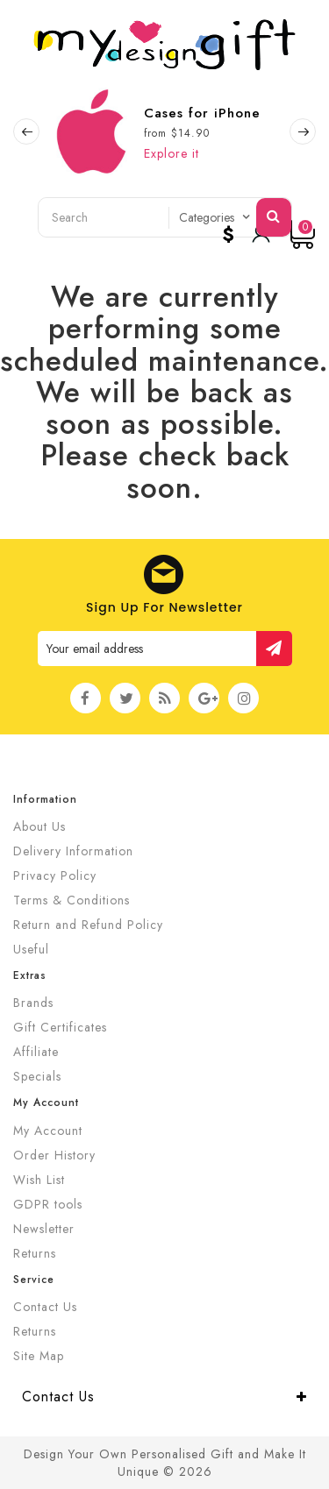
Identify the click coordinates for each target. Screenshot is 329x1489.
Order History (54, 1155)
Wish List (39, 1179)
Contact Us (45, 1306)
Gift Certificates (60, 1027)
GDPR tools (47, 1204)
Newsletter (44, 1228)
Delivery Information (73, 851)
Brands (33, 1002)
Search (274, 215)
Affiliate (36, 1051)
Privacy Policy (55, 875)
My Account (47, 1130)
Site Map (38, 1356)
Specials (37, 1076)
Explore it (171, 153)
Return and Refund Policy (88, 924)
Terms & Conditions (71, 900)
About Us (39, 826)
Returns (34, 1253)
